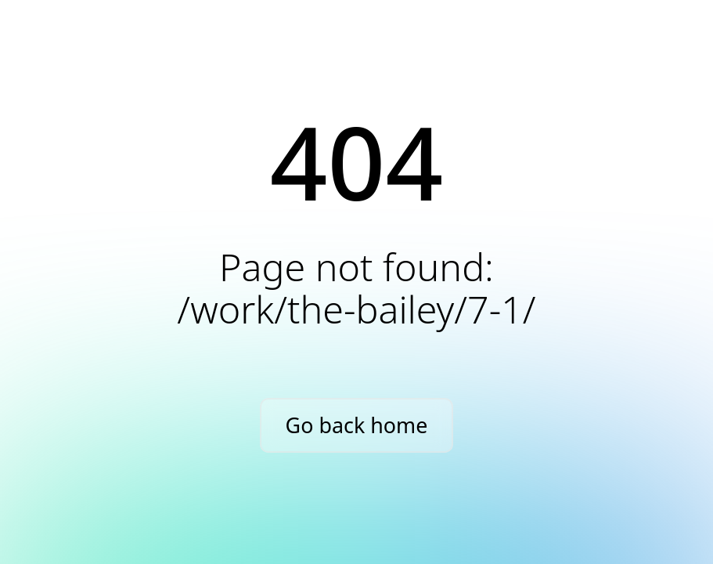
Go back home (357, 424)
